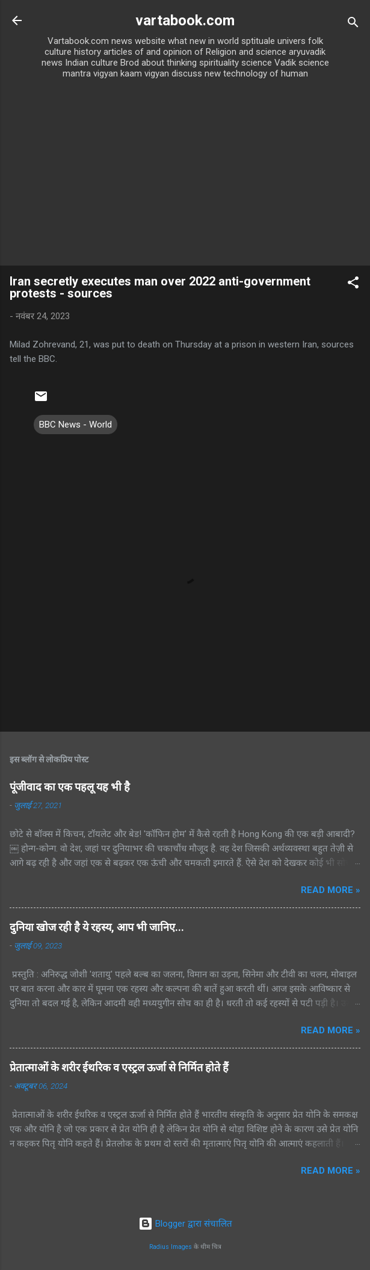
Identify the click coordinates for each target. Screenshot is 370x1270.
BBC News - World (75, 424)
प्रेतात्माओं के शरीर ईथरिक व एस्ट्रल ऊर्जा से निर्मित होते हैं (119, 1067)
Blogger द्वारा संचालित (185, 1223)
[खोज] (353, 24)
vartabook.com (185, 20)
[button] (353, 284)
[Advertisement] (185, 175)
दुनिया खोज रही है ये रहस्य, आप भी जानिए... (97, 927)
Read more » (330, 890)
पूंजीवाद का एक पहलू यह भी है (70, 786)
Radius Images (170, 1247)
